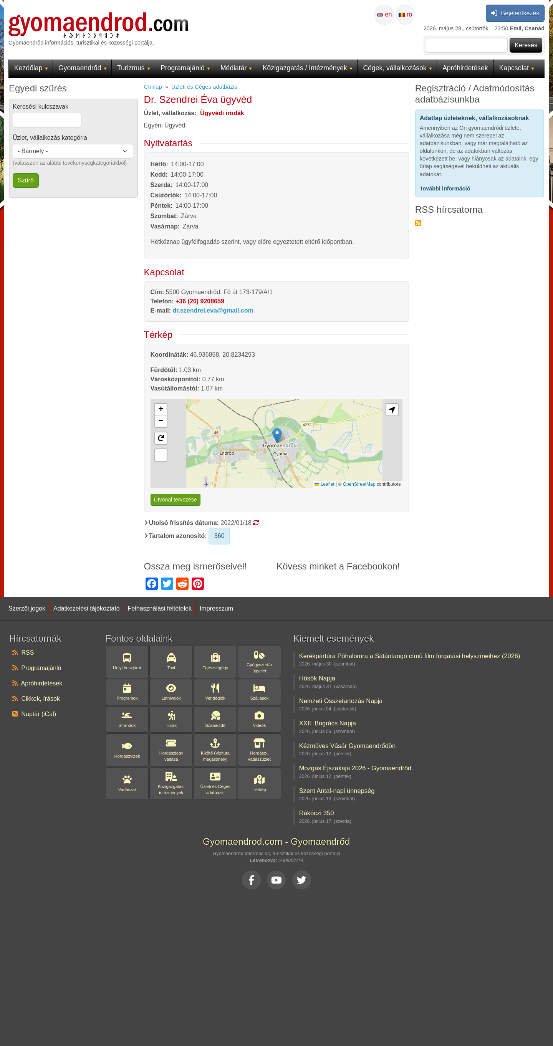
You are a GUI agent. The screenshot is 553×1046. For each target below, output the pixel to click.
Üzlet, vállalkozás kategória (50, 137)
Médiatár (236, 68)
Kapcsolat (516, 68)
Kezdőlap (31, 68)
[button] (161, 409)
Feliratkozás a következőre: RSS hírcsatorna (418, 223)
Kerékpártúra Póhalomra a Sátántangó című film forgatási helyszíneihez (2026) (409, 655)
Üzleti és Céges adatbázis (204, 87)
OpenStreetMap (359, 484)
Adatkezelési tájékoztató (86, 608)
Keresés (526, 45)
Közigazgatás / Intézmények (308, 68)
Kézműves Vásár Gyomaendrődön (347, 745)
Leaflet (324, 484)
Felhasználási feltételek (160, 608)
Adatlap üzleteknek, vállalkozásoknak (474, 118)
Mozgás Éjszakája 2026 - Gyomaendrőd (355, 768)
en (384, 14)
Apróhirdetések (465, 68)
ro (405, 14)
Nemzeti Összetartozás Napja (340, 700)
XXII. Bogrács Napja (327, 723)
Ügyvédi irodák (222, 113)
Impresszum (216, 608)
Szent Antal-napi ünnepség (337, 790)
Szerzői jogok (26, 608)
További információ (445, 188)
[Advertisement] (276, 965)
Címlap (153, 87)
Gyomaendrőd (82, 68)
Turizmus (133, 68)
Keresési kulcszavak (40, 106)
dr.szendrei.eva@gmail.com (212, 310)
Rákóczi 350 (316, 812)
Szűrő (26, 180)
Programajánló (185, 68)
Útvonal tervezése (175, 500)
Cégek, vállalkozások (397, 68)
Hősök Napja (317, 678)
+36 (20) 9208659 (200, 301)
